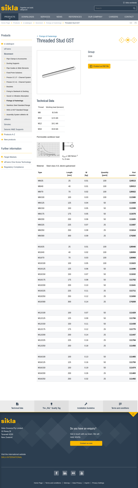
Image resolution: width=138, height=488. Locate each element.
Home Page (6, 23)
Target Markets (9, 157)
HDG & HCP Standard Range (16, 110)
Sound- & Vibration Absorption (16, 96)
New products (8, 140)
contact (128, 17)
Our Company (95, 18)
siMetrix (7, 119)
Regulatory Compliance (12, 167)
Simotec (7, 124)
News (59, 17)
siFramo (7, 49)
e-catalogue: (29, 23)
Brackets (8, 87)
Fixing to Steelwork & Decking (16, 91)
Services (45, 18)
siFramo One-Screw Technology (16, 162)
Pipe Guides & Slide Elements (16, 68)
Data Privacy (77, 483)
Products (9, 18)
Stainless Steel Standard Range (17, 105)
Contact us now (86, 443)
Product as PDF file (99, 66)
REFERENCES (75, 17)
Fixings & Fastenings (55, 23)
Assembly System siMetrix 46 (16, 115)
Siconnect (40, 23)
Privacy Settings (98, 483)
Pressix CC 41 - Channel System (17, 82)
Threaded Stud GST (72, 23)
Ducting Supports (11, 63)
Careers (113, 17)
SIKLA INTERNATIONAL (11, 457)
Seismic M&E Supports (13, 129)
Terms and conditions (53, 483)
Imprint (87, 483)
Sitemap (67, 483)
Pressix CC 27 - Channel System (17, 77)
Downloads (28, 17)
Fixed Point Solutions (13, 73)
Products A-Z (8, 134)
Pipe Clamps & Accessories (15, 59)
